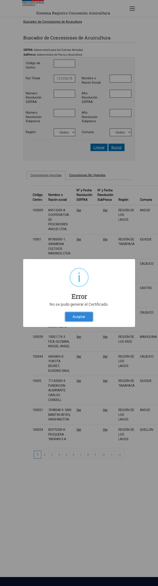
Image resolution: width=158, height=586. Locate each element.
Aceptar (79, 316)
